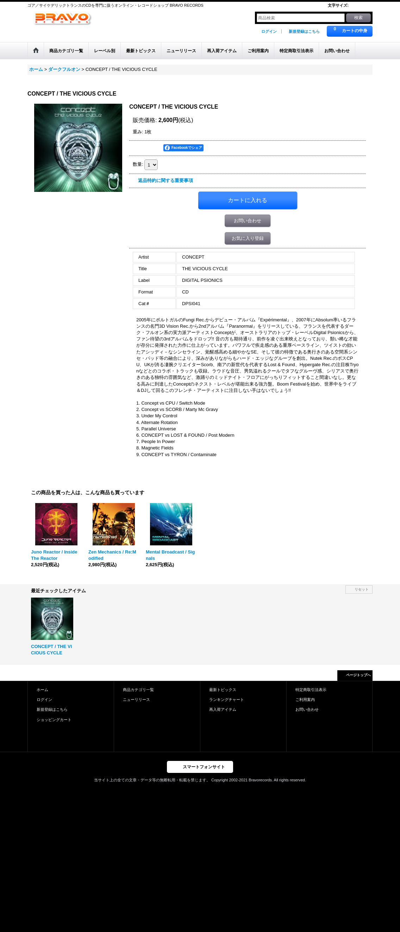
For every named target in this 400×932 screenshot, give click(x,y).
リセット (362, 589)
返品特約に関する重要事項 (165, 180)
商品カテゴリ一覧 (138, 690)
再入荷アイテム (222, 709)
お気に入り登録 (248, 238)
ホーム (42, 690)
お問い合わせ (247, 220)
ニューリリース (136, 699)
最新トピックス (222, 690)
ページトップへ (358, 675)
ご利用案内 (305, 699)
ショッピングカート (54, 720)
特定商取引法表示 (310, 690)
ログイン (269, 31)
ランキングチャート (226, 699)
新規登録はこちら (304, 31)
